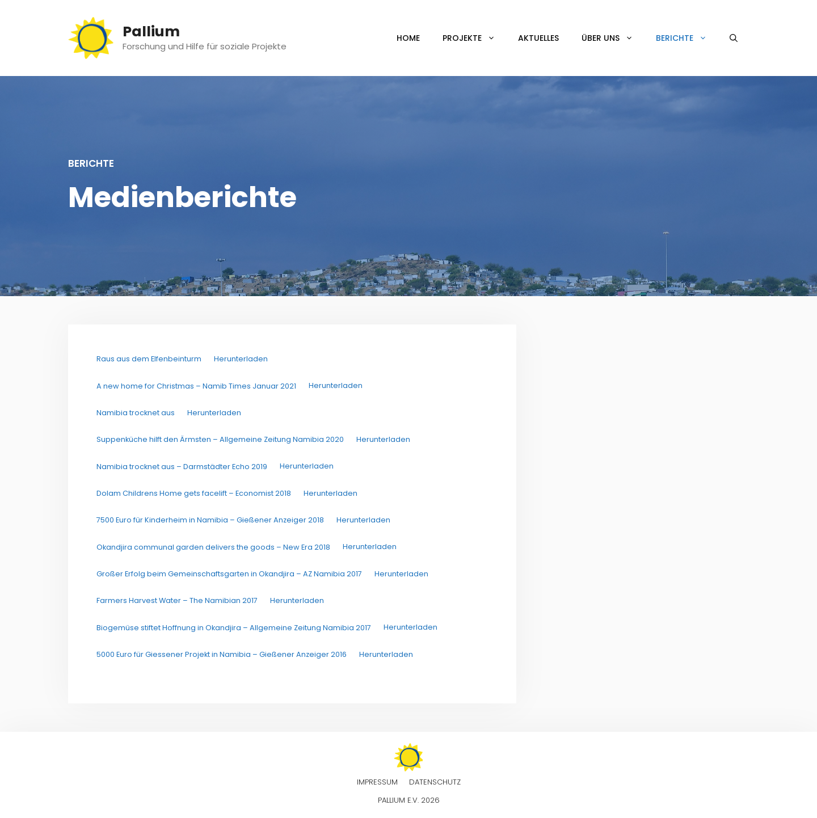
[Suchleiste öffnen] (733, 38)
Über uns (613, 38)
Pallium (151, 31)
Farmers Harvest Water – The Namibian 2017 (177, 600)
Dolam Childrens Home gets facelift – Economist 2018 (193, 493)
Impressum (377, 782)
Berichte (687, 38)
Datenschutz (435, 782)
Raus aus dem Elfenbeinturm (148, 359)
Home (408, 38)
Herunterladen (241, 359)
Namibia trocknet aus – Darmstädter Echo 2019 (181, 466)
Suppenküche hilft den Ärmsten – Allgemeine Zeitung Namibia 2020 (220, 439)
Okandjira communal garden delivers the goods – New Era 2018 (213, 547)
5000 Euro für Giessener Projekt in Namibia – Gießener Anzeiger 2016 (221, 654)
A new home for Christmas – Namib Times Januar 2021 (196, 386)
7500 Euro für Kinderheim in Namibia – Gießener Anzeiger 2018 (210, 520)
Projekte (475, 38)
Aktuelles (538, 38)
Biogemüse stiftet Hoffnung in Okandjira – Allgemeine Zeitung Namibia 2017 (233, 628)
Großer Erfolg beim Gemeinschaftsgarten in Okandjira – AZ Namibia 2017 (229, 574)
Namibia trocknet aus (135, 413)
